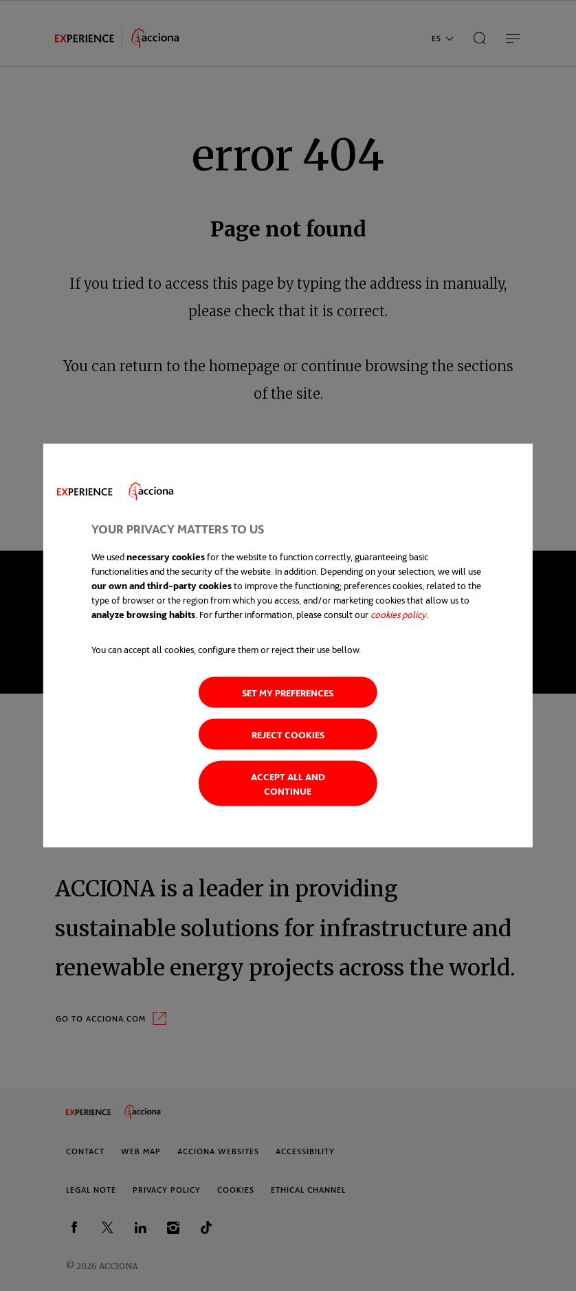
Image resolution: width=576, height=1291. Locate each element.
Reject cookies (288, 734)
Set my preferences (287, 692)
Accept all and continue (288, 784)
